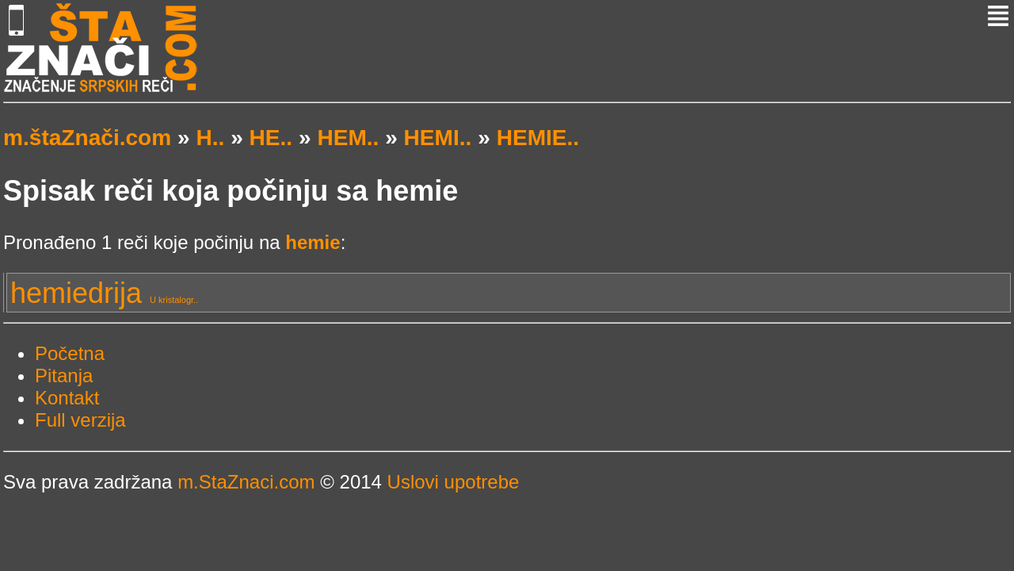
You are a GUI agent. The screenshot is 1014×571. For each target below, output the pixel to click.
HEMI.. (438, 137)
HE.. (271, 137)
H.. (210, 137)
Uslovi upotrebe (453, 481)
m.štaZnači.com (87, 137)
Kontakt (67, 397)
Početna (70, 353)
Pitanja (64, 375)
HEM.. (348, 137)
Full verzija (80, 420)
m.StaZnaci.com (245, 481)
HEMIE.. (538, 137)
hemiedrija (104, 293)
